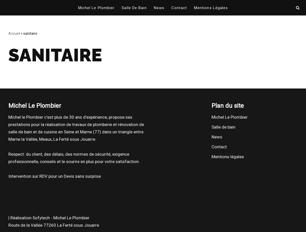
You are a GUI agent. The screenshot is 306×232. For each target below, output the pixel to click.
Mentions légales (211, 8)
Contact (179, 8)
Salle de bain (134, 8)
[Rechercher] (298, 8)
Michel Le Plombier (96, 8)
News (159, 8)
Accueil (14, 33)
